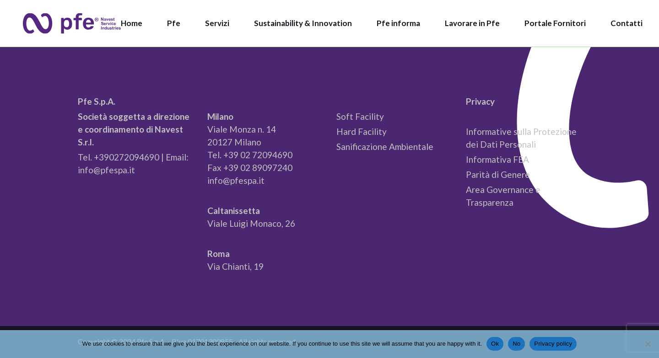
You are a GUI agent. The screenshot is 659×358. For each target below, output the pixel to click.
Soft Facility (360, 116)
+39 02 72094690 (257, 155)
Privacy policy (553, 343)
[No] (647, 343)
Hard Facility (361, 131)
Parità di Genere (498, 174)
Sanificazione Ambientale (384, 146)
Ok (495, 343)
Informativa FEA (497, 159)
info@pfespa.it (106, 170)
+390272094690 (126, 157)
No (516, 343)
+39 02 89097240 (257, 167)
